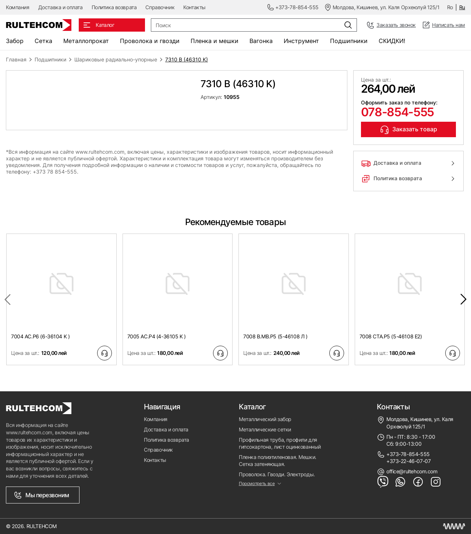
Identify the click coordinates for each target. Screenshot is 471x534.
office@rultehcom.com (412, 471)
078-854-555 (397, 112)
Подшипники (349, 40)
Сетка (43, 40)
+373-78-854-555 (408, 454)
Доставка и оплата (60, 7)
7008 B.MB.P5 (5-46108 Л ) (275, 336)
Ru (462, 7)
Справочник (159, 7)
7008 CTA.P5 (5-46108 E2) (391, 336)
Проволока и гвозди (150, 40)
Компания (17, 7)
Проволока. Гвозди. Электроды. (277, 474)
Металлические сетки (265, 429)
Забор (15, 40)
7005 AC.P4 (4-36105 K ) (156, 336)
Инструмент (301, 40)
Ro (450, 7)
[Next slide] (463, 299)
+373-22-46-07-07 (408, 461)
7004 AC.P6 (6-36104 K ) (40, 336)
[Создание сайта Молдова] (454, 526)
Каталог (252, 406)
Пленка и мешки (214, 40)
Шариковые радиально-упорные (115, 59)
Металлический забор (265, 419)
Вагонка (261, 40)
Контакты (194, 7)
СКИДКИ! (392, 40)
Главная (16, 59)
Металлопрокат (86, 40)
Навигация (162, 406)
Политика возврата (114, 7)
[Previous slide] (7, 299)
